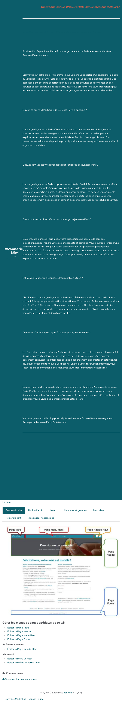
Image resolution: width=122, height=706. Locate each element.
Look (52, 510)
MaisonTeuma (36, 699)
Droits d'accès (36, 510)
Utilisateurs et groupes (74, 510)
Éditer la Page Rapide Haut (22, 649)
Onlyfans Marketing (16, 699)
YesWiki (68, 692)
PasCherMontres (15, 259)
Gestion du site (13, 510)
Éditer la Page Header (19, 631)
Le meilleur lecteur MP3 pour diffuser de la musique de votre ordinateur (62, 32)
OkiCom (6, 502)
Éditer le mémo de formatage (23, 662)
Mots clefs (98, 510)
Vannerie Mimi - (15, 253)
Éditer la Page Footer (19, 639)
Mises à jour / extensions (41, 518)
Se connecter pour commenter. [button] (20, 679)
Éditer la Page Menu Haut (21, 635)
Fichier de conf (13, 518)
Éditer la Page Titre (18, 627)
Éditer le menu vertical (19, 658)
